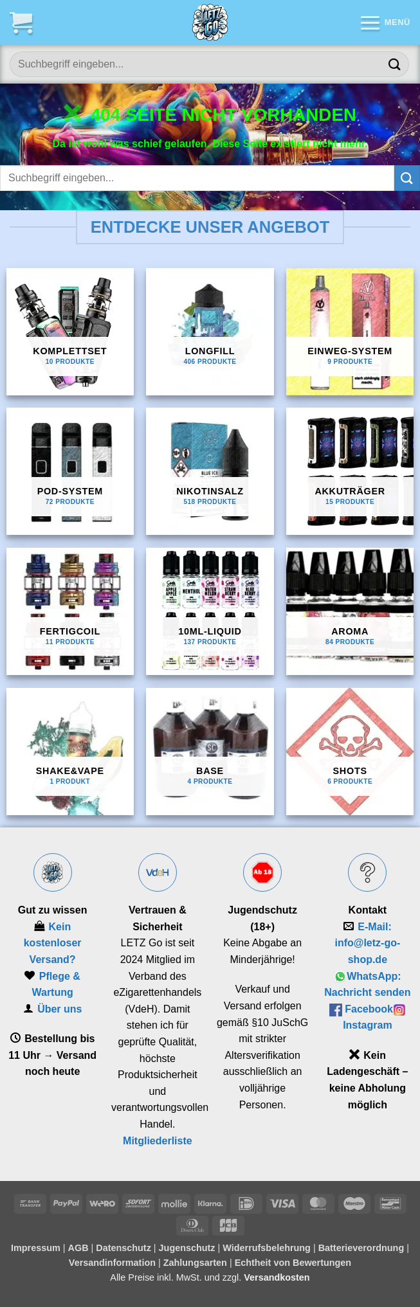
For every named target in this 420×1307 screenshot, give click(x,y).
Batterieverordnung (361, 1248)
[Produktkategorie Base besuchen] (209, 751)
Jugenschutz (187, 1248)
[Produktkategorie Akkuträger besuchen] (350, 471)
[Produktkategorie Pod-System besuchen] (70, 471)
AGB (78, 1248)
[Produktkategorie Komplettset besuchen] (70, 331)
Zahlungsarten (195, 1262)
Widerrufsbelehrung (267, 1248)
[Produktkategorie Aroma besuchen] (350, 611)
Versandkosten (276, 1277)
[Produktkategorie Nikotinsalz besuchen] (209, 471)
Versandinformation (112, 1262)
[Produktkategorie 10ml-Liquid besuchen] (209, 611)
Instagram (367, 1025)
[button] (21, 22)
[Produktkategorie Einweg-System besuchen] (350, 331)
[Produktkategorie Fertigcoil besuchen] (70, 611)
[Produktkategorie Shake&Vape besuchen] (70, 751)
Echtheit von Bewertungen (293, 1262)
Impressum (35, 1248)
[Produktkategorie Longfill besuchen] (209, 331)
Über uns (59, 1009)
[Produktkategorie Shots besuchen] (350, 751)
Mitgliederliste (157, 1140)
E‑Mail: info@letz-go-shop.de (367, 943)
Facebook (369, 1009)
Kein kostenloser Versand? (53, 943)
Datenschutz (123, 1248)
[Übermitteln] (395, 64)
